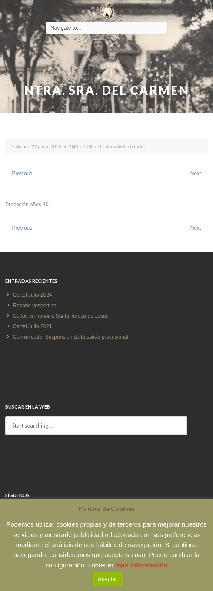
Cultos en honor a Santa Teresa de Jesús (61, 316)
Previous (18, 174)
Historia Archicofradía (122, 146)
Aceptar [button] (107, 579)
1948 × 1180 (81, 146)
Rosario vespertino (35, 305)
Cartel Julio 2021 (32, 326)
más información (141, 565)
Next (199, 174)
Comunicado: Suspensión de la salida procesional (71, 337)
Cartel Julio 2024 (32, 295)
